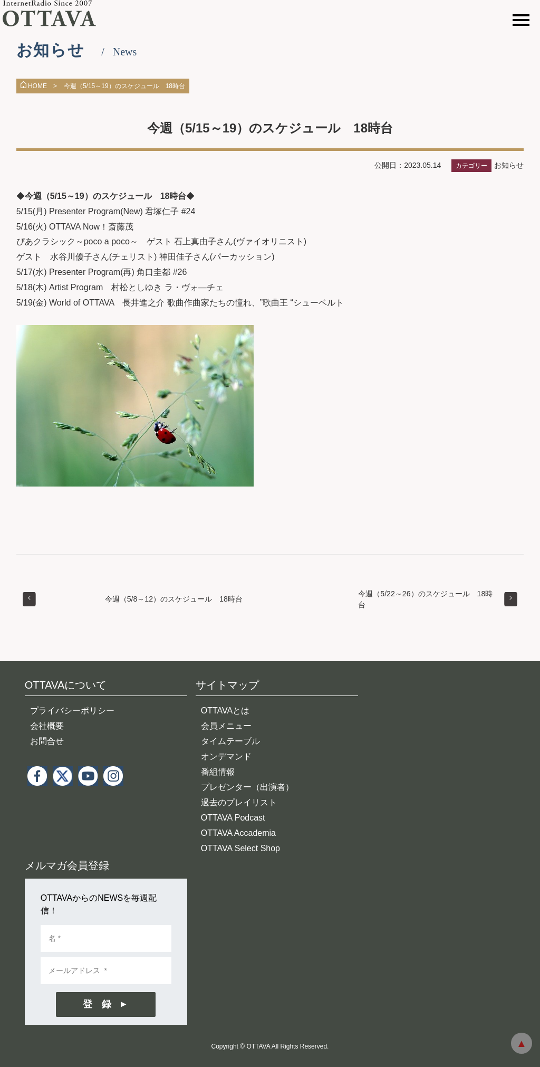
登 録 (97, 1004)
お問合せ (47, 741)
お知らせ (509, 165)
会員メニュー (226, 725)
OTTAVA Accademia (238, 832)
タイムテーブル (230, 741)
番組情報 (218, 771)
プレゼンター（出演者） (247, 787)
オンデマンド (226, 756)
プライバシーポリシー (72, 710)
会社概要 (47, 725)
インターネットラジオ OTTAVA (54, 13)
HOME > (39, 86)
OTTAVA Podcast (233, 817)
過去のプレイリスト (239, 802)
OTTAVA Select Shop (240, 848)
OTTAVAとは (225, 710)
